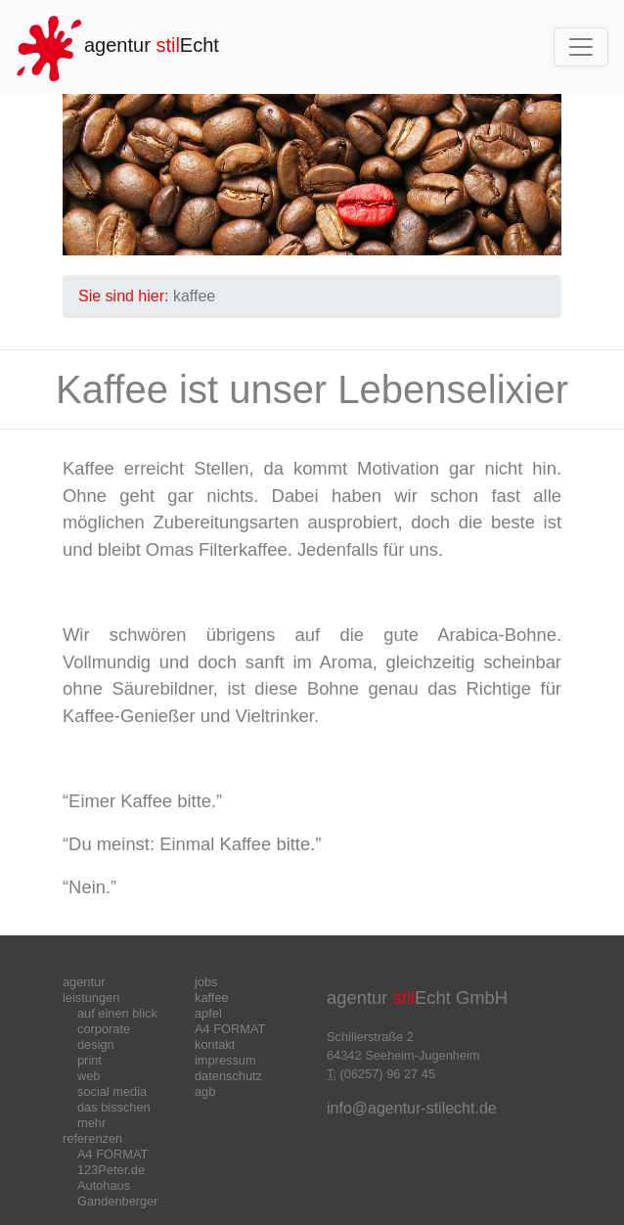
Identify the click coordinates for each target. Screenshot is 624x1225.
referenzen (92, 1138)
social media (112, 1091)
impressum (225, 1060)
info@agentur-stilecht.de (412, 1108)
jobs (206, 982)
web (88, 1075)
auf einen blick (117, 1013)
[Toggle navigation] (581, 47)
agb (205, 1091)
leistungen (91, 997)
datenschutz (228, 1075)
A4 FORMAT (112, 1154)
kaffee (212, 997)
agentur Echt (117, 47)
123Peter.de (111, 1169)
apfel (208, 1013)
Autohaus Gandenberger (117, 1193)
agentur (84, 982)
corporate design (103, 1036)
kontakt (215, 1044)
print (89, 1060)
